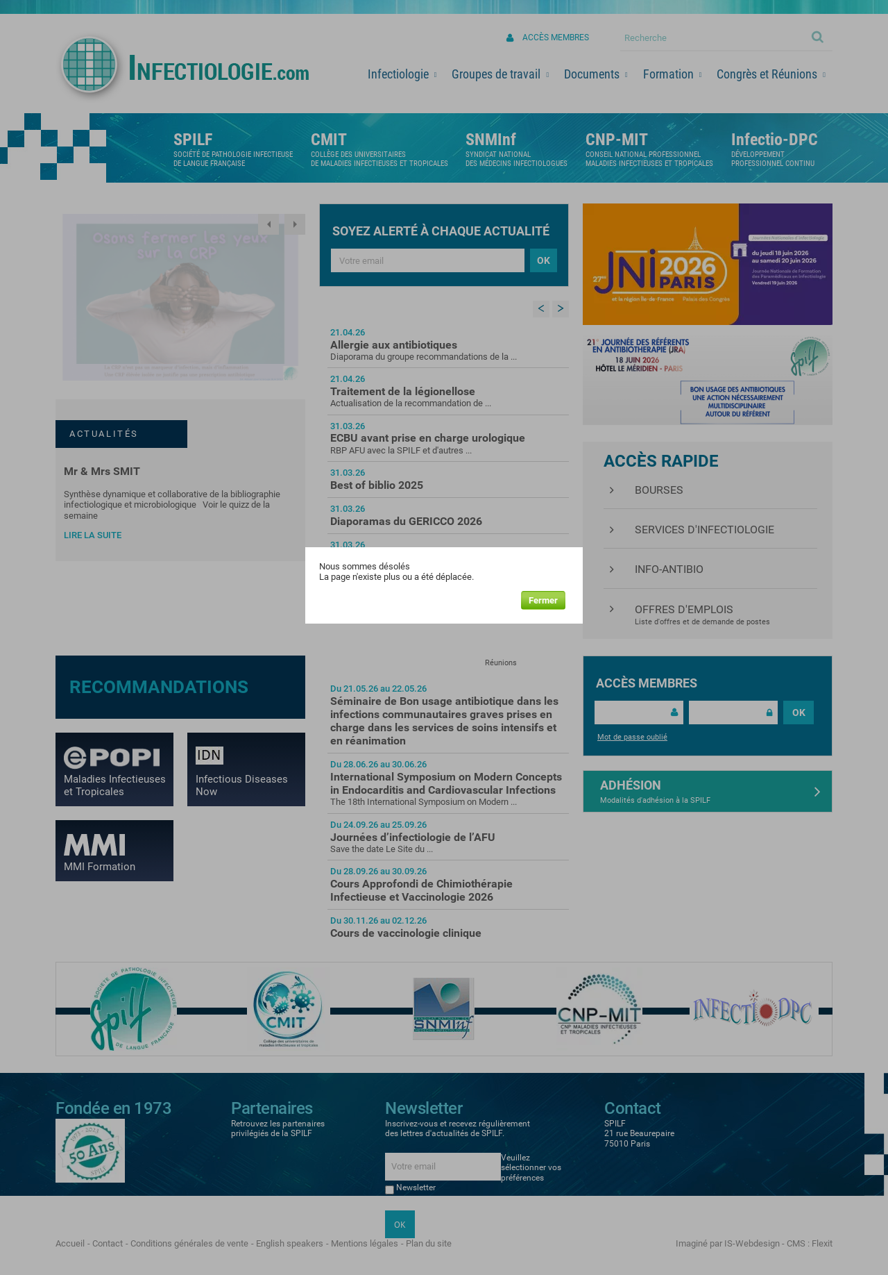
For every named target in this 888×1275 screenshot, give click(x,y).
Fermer (543, 600)
